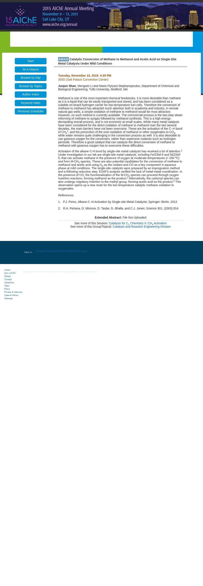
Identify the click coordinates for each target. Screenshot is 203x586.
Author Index (30, 94)
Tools (6, 285)
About (7, 269)
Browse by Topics (30, 86)
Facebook (56, 251)
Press (7, 288)
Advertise (9, 282)
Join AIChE (9, 273)
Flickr (72, 251)
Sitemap (8, 298)
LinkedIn (40, 251)
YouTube (65, 251)
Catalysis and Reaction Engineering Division (142, 226)
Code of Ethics (11, 295)
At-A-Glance (31, 69)
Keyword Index (31, 103)
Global (7, 276)
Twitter (48, 251)
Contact (8, 279)
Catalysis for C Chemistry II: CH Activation (138, 223)
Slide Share (81, 251)
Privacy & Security (13, 292)
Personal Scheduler (31, 111)
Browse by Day (31, 77)
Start (30, 61)
